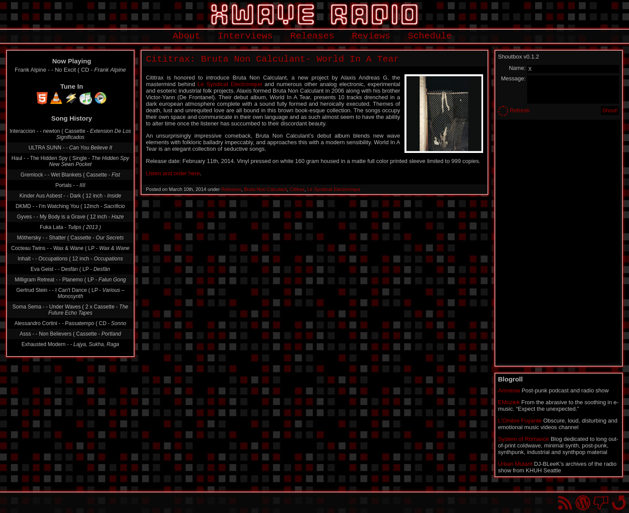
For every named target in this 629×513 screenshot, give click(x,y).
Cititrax (297, 189)
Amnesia (509, 390)
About (186, 36)
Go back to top (618, 502)
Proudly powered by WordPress (583, 502)
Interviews (245, 36)
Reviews (371, 36)
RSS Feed (565, 502)
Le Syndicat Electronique (229, 84)
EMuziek (509, 402)
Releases (312, 36)
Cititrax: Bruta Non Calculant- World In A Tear (272, 59)
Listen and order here (173, 173)
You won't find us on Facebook (600, 502)
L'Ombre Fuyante (520, 420)
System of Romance (523, 439)
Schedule (430, 36)
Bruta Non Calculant (265, 189)
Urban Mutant (515, 464)
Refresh (520, 110)
